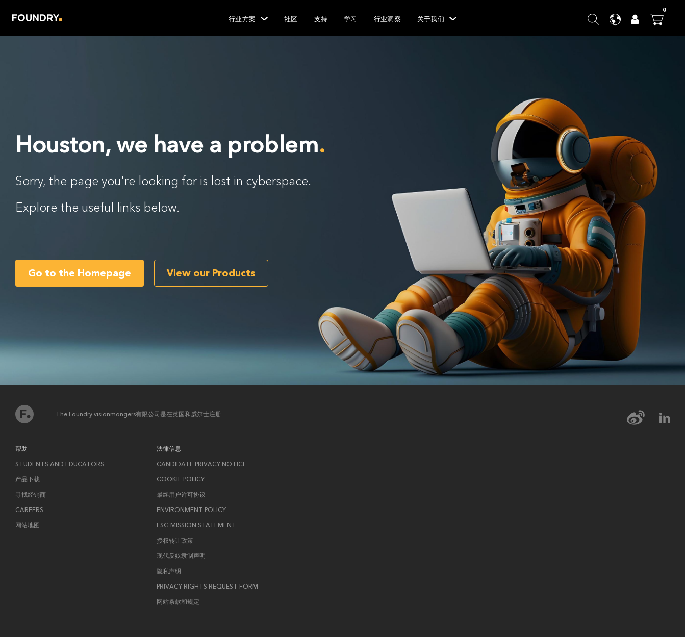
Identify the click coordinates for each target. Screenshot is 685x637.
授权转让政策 (175, 540)
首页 (24, 414)
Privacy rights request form (207, 586)
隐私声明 (169, 571)
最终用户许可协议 (181, 494)
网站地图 (27, 525)
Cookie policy (181, 479)
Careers (29, 510)
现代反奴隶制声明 (181, 555)
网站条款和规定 (178, 601)
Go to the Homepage (79, 273)
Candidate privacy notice (201, 464)
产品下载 (27, 479)
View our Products (211, 273)
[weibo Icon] (642, 418)
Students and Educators (59, 464)
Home (37, 17)
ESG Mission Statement (196, 525)
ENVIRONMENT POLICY (191, 510)
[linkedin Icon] (664, 418)
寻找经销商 (30, 494)
